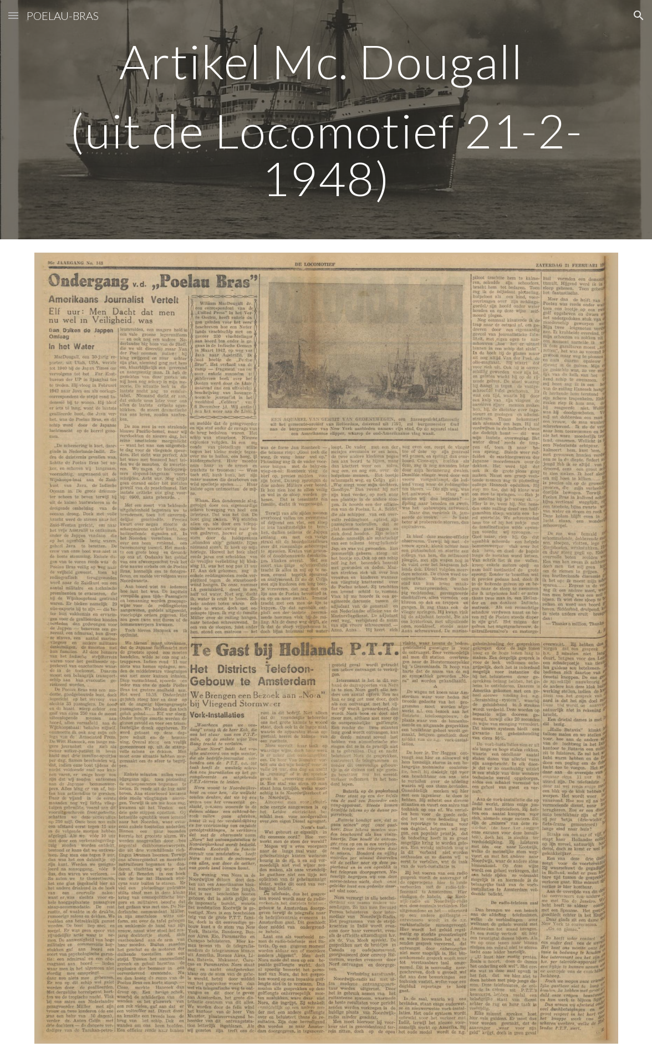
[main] (326, 119)
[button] (13, 15)
